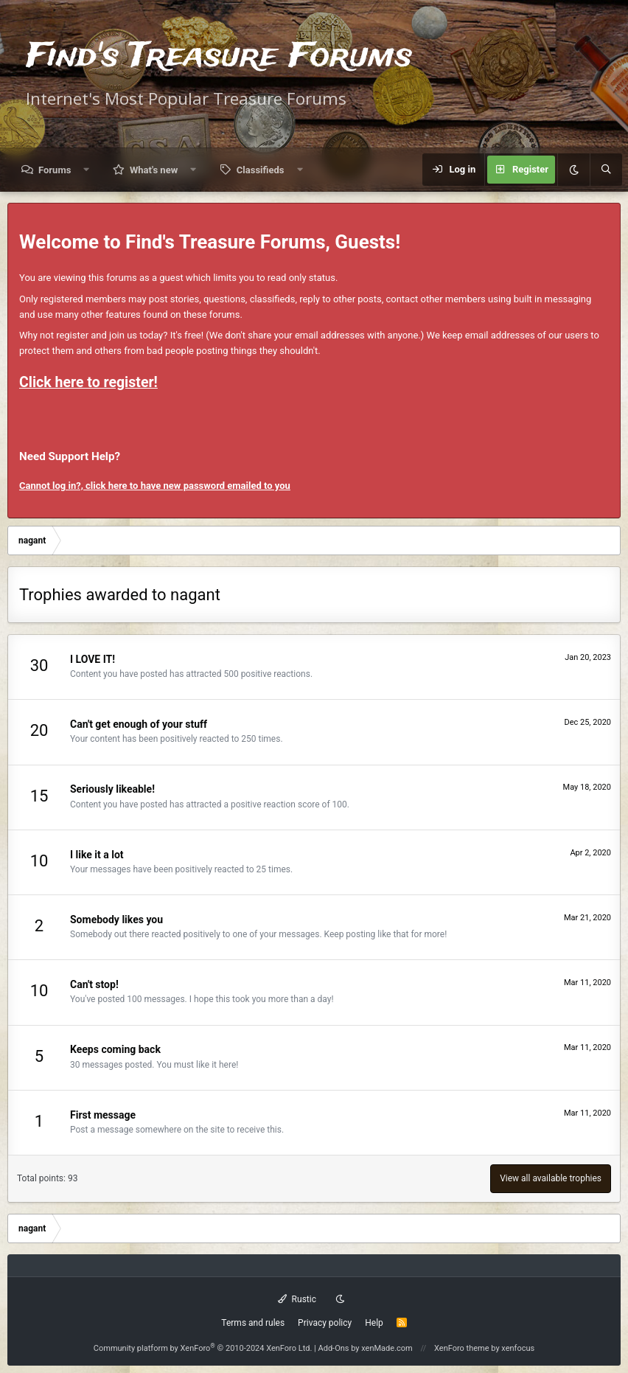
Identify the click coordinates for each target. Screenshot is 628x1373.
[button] (86, 170)
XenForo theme (461, 1348)
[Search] (606, 169)
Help (374, 1323)
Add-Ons (333, 1348)
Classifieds (261, 169)
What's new (154, 169)
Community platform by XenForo (203, 1348)
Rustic (297, 1299)
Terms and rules (253, 1323)
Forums (54, 169)
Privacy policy (325, 1323)
